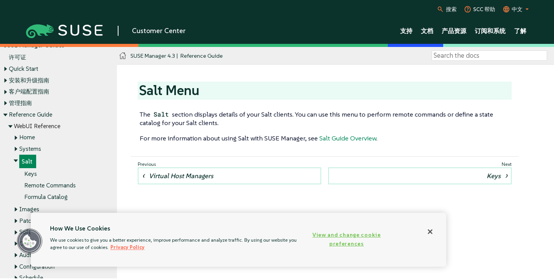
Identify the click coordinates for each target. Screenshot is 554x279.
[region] (238, 240)
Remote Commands (50, 185)
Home (27, 137)
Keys (30, 174)
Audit (26, 255)
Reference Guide (30, 114)
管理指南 (20, 103)
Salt (27, 161)
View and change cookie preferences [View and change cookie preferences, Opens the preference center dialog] (346, 239)
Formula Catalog (46, 196)
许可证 (17, 57)
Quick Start (23, 68)
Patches (29, 220)
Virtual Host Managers (181, 176)
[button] (29, 241)
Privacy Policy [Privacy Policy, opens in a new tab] (127, 247)
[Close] (430, 231)
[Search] (489, 55)
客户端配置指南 (29, 91)
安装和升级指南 (29, 80)
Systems (30, 148)
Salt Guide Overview (347, 138)
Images (29, 209)
